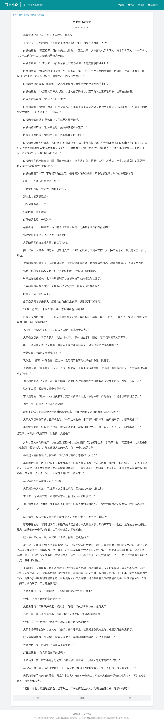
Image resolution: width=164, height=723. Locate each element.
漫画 (141, 5)
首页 (121, 5)
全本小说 (87, 714)
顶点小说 (11, 5)
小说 (131, 5)
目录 (82, 698)
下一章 (128, 698)
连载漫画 (76, 714)
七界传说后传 (23, 15)
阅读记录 (153, 5)
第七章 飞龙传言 (37, 15)
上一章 (36, 698)
